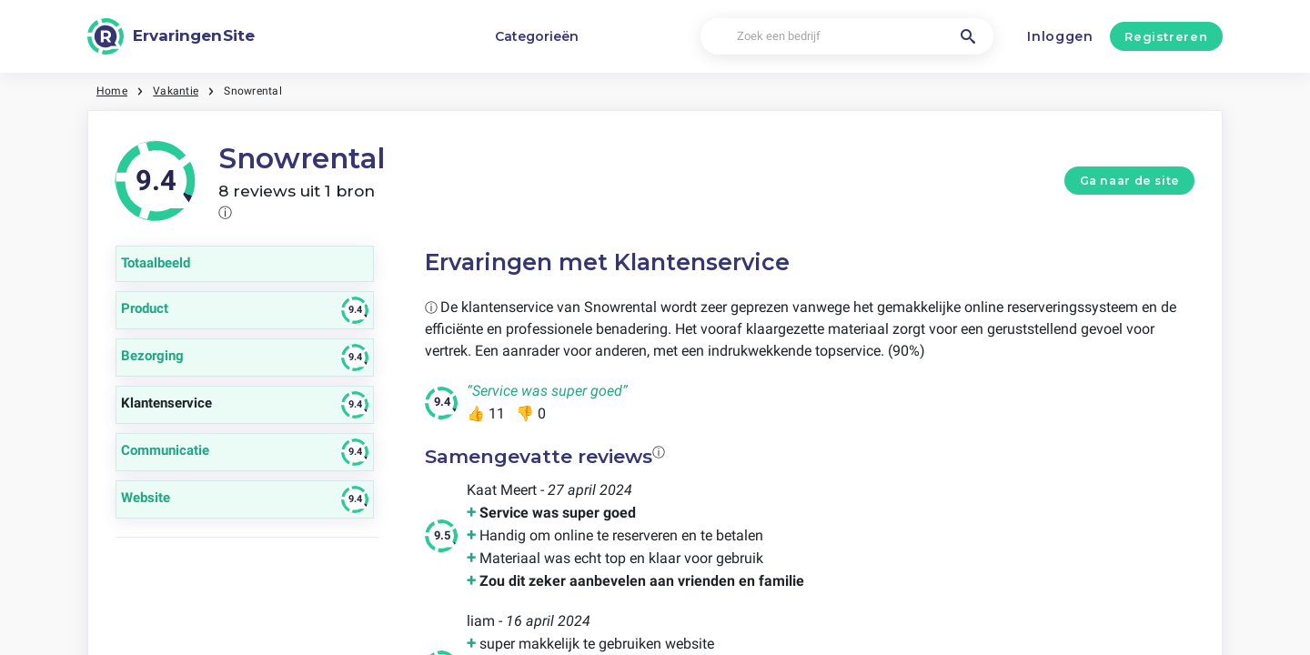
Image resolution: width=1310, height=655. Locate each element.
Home (111, 91)
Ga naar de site (1130, 180)
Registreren (1165, 36)
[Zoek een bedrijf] (846, 36)
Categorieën (537, 36)
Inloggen (1060, 36)
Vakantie (175, 91)
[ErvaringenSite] (171, 36)
